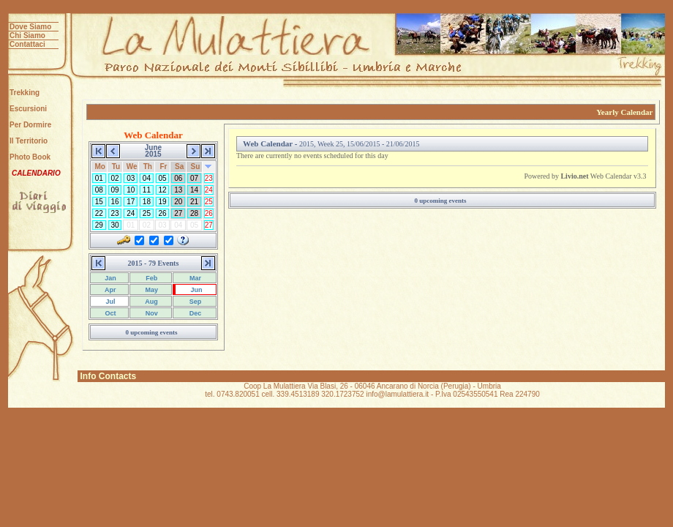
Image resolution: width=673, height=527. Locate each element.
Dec (194, 313)
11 (146, 190)
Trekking (25, 93)
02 (115, 178)
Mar (195, 278)
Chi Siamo (27, 35)
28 (194, 213)
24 (209, 190)
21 (194, 202)
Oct (109, 313)
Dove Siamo (30, 27)
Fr (163, 166)
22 (99, 213)
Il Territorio (29, 141)
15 (99, 202)
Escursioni (28, 109)
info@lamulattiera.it (397, 394)
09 (115, 190)
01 (99, 178)
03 (130, 178)
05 (163, 178)
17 (130, 202)
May (150, 290)
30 (115, 225)
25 (209, 202)
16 (115, 202)
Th (147, 166)
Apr (109, 290)
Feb (151, 278)
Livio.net (574, 176)
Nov (150, 313)
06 (178, 178)
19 (163, 202)
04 (146, 178)
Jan (109, 278)
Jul (110, 301)
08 (99, 190)
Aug (150, 301)
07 (194, 178)
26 (163, 213)
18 (146, 202)
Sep (194, 301)
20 (178, 202)
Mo (100, 166)
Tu (116, 166)
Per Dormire (30, 125)
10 (130, 190)
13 (178, 190)
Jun (196, 290)
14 (194, 190)
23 (209, 178)
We (132, 166)
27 (178, 213)
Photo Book (30, 157)
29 (99, 225)
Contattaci (27, 44)
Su (195, 166)
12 (163, 190)
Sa (179, 166)
